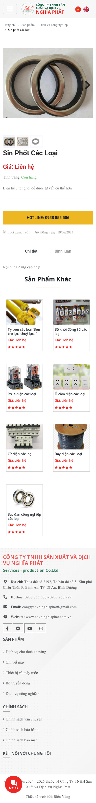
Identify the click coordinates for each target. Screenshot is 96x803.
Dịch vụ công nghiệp (54, 24)
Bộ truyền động (18, 682)
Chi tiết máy (15, 661)
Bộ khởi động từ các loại (71, 330)
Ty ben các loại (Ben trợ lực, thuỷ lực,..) (24, 330)
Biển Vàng (62, 796)
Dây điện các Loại (69, 452)
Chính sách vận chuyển (24, 718)
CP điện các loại (21, 452)
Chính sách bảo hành (22, 729)
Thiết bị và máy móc (22, 672)
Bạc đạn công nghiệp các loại (24, 515)
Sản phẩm (28, 24)
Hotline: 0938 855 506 (48, 217)
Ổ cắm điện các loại (70, 392)
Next (86, 84)
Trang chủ (10, 24)
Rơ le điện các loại (22, 392)
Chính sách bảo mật (21, 739)
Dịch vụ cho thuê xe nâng (26, 651)
